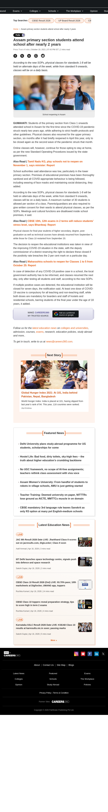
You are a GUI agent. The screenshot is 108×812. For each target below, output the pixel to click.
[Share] (15, 56)
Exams (17, 11)
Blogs (71, 665)
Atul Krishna (26, 408)
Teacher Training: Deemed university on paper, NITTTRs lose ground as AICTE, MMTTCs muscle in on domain (53, 496)
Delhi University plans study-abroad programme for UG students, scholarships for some (53, 446)
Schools (53, 11)
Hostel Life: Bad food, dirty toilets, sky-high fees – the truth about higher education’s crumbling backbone (52, 458)
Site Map (61, 665)
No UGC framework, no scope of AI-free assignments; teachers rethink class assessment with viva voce (52, 471)
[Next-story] (54, 377)
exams (39, 331)
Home (15, 29)
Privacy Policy (45, 693)
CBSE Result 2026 (41, 20)
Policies (87, 684)
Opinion (94, 11)
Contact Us (48, 665)
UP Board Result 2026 (69, 20)
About (37, 665)
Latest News (18, 673)
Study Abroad (53, 684)
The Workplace (75, 11)
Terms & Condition (60, 693)
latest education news (44, 328)
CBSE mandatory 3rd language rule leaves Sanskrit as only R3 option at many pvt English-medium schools (52, 509)
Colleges (35, 11)
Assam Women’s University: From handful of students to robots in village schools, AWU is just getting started (54, 484)
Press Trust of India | (22, 49)
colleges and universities (74, 328)
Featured (53, 673)
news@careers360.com (59, 341)
